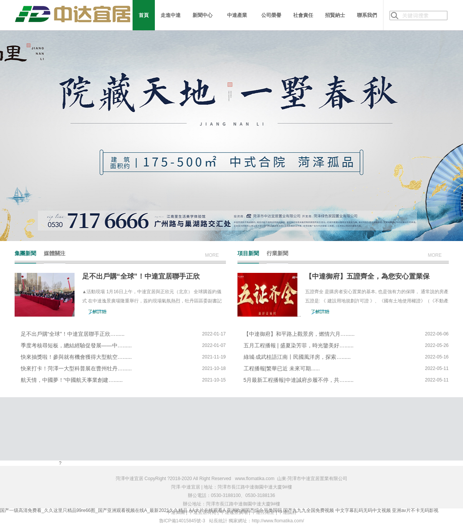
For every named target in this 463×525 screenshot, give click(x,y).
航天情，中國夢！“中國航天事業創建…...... (72, 380)
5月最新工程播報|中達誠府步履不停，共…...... (299, 380)
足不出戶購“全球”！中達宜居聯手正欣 (141, 276)
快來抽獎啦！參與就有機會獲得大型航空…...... (76, 357)
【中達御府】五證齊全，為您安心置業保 (367, 276)
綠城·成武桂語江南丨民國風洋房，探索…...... (297, 357)
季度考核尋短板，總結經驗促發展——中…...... (76, 345)
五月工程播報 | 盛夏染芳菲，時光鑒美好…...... (299, 345)
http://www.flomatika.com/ (278, 520)
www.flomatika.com (255, 478)
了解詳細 (97, 311)
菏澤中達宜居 (129, 478)
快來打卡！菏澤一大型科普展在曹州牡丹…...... (76, 368)
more (212, 255)
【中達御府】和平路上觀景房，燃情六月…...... (299, 334)
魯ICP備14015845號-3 (182, 520)
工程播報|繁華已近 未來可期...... (282, 368)
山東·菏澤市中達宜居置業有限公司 (312, 478)
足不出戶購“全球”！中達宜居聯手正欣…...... (73, 334)
